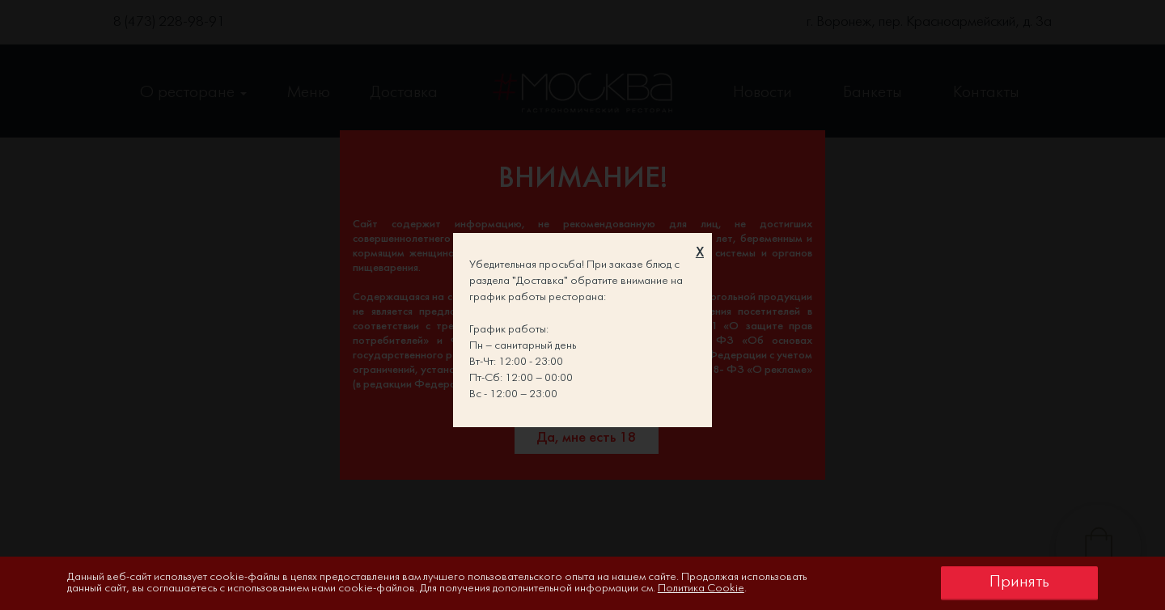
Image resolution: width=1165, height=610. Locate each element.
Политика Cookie (701, 588)
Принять (1019, 582)
